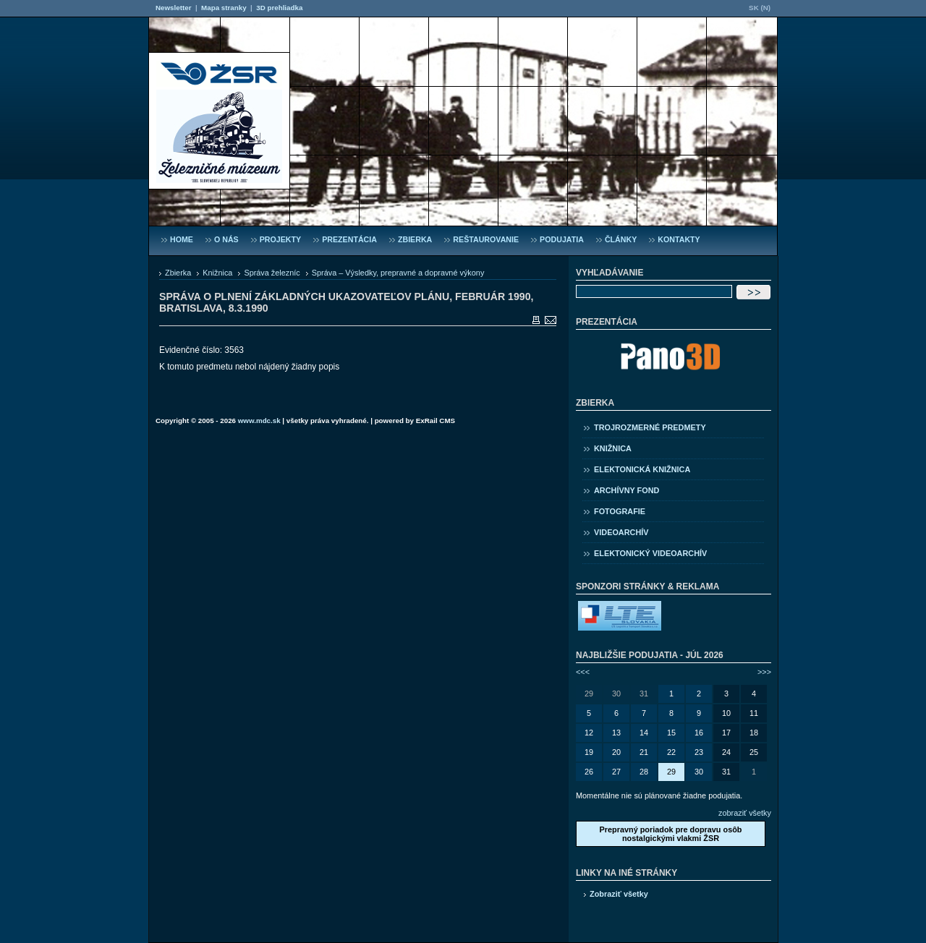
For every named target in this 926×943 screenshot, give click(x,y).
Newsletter (173, 8)
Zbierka (178, 272)
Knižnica (217, 272)
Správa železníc (272, 272)
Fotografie (619, 511)
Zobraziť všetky (619, 893)
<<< (583, 671)
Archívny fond (626, 490)
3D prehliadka (279, 8)
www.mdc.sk (259, 420)
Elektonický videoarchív (650, 553)
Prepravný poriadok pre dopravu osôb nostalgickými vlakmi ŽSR (670, 833)
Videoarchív (621, 532)
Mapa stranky (224, 8)
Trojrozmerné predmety (650, 427)
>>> (764, 671)
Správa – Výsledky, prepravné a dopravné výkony (398, 272)
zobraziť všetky (744, 812)
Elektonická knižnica (642, 469)
